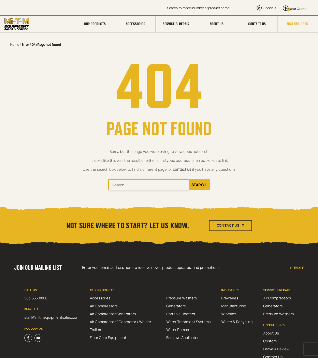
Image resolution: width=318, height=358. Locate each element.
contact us (182, 169)
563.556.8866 (297, 24)
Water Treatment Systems (188, 321)
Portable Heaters (180, 313)
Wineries (228, 313)
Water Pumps (177, 329)
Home (14, 44)
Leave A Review (276, 348)
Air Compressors (103, 305)
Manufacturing (233, 305)
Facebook (28, 338)
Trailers (96, 329)
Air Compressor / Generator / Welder (120, 321)
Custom (270, 341)
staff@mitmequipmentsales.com (51, 317)
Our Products (95, 24)
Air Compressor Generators (113, 313)
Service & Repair (176, 24)
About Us (216, 24)
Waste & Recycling (237, 321)
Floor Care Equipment (108, 337)
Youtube (38, 338)
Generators (176, 305)
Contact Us (257, 24)
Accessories (135, 24)
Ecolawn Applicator (182, 337)
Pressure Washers (181, 298)
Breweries (229, 298)
